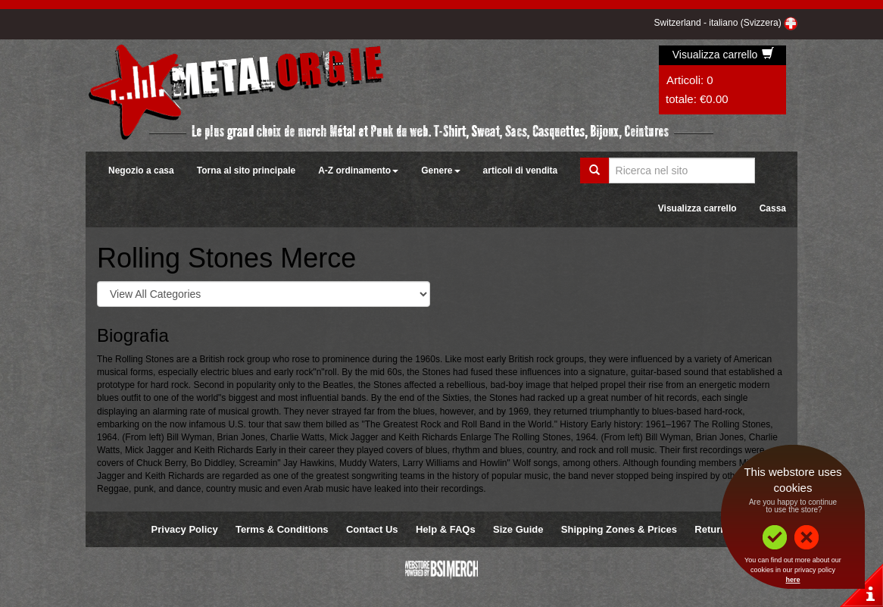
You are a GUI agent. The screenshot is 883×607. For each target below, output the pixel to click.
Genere (440, 170)
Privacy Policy (184, 529)
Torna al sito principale (246, 170)
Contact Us (372, 529)
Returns (713, 529)
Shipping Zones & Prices (619, 529)
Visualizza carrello (723, 54)
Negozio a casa (141, 170)
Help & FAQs (446, 529)
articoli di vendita (520, 170)
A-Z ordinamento (358, 170)
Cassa (773, 208)
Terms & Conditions (282, 529)
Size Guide (518, 529)
